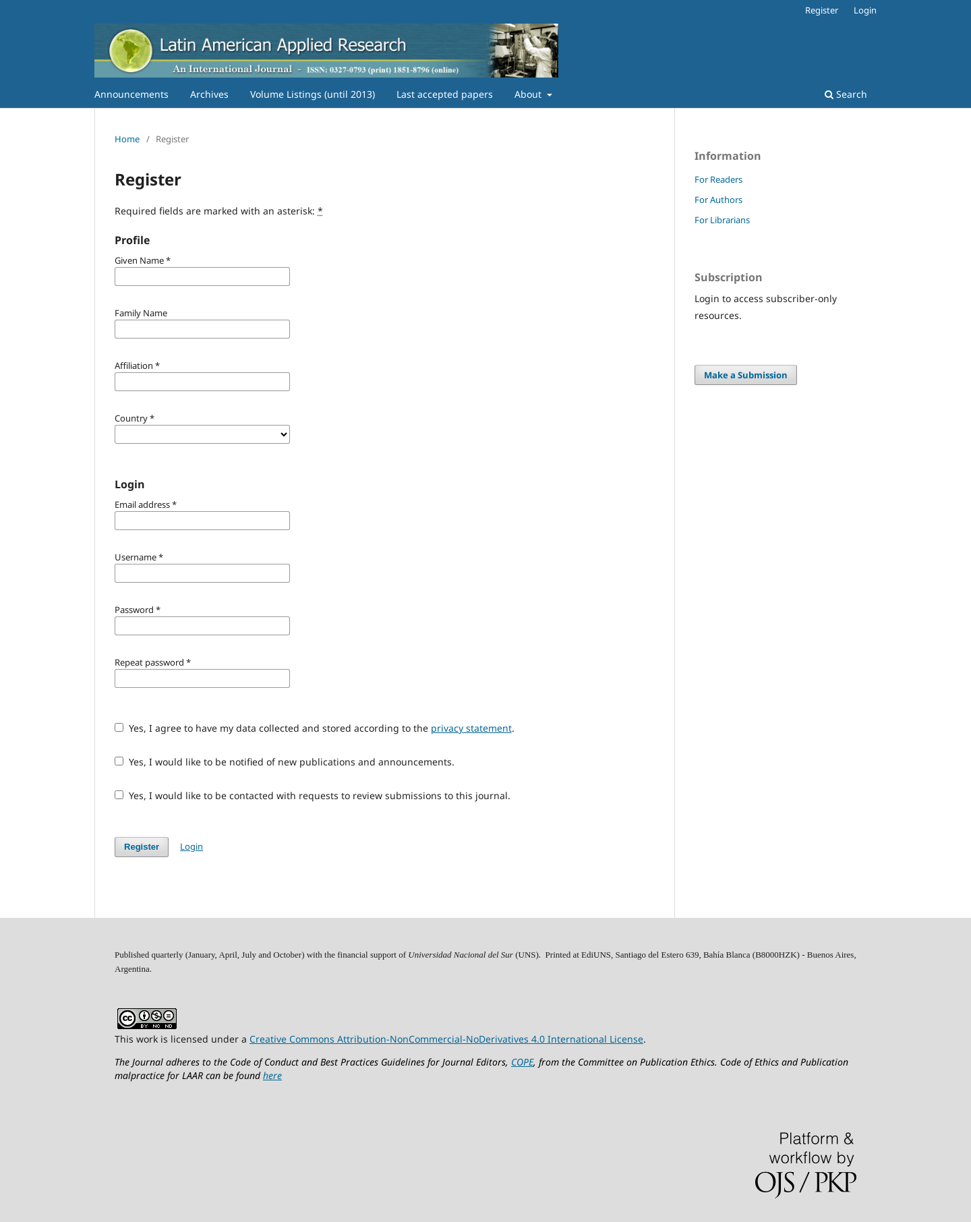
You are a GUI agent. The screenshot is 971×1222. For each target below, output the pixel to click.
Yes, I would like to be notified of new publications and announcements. (284, 761)
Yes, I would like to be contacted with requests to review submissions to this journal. (312, 795)
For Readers (718, 179)
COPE (522, 1061)
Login (865, 10)
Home (127, 139)
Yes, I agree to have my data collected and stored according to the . (314, 728)
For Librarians (722, 220)
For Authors (718, 200)
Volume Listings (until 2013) (312, 94)
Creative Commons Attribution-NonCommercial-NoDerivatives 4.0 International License (446, 1038)
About (529, 94)
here (272, 1075)
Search (846, 94)
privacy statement (471, 728)
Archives (209, 94)
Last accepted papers (444, 94)
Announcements (131, 94)
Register (821, 10)
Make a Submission (746, 375)
